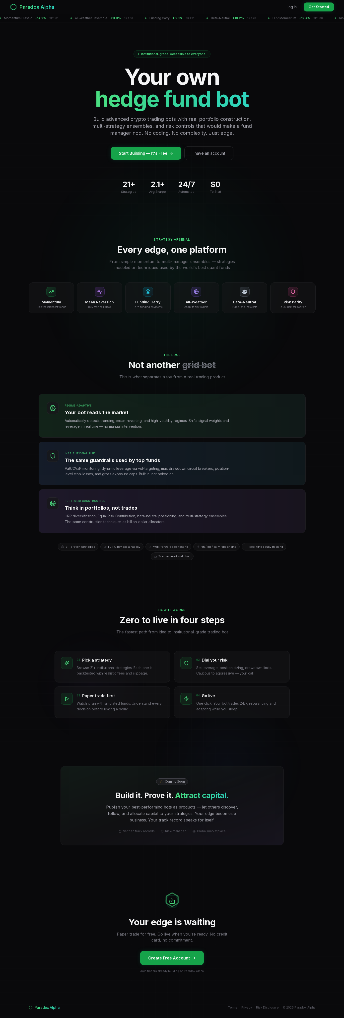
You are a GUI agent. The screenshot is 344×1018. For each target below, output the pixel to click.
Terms (232, 1007)
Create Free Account (172, 957)
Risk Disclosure (267, 1007)
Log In (292, 7)
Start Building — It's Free (146, 153)
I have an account (209, 153)
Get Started (319, 7)
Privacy (246, 1007)
